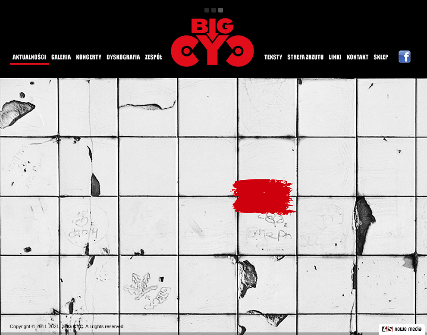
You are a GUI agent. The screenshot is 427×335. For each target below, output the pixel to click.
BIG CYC (73, 326)
